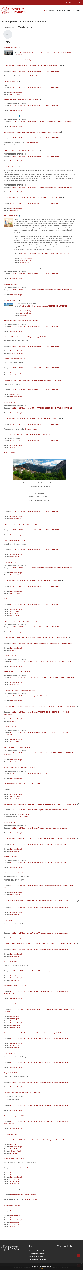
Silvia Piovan (14, 1153)
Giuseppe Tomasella (31, 145)
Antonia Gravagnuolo (16, 353)
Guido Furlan (14, 210)
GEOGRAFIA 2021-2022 (11, 402)
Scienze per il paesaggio (11, 1189)
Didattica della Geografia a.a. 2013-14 (15, 1116)
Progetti (12, 1211)
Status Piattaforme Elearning (38, 1259)
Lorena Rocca (14, 447)
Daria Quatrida (14, 1181)
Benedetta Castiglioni (26, 60)
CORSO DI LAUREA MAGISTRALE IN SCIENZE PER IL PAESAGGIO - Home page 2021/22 (31, 418)
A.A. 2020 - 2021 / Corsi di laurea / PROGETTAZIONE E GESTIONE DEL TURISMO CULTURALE (41, 568)
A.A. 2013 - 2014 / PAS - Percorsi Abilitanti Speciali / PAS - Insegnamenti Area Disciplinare (38, 1140)
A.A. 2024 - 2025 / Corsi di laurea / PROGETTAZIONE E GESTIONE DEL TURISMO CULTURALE (41, 121)
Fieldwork (6, 599)
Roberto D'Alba (24, 262)
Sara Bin (13, 1021)
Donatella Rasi (14, 1045)
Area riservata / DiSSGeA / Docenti (21, 1168)
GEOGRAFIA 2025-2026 (11, 47)
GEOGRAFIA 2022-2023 (11, 284)
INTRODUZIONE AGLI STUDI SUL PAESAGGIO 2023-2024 (21, 268)
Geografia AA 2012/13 (10, 1053)
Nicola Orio (13, 650)
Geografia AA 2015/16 (10, 920)
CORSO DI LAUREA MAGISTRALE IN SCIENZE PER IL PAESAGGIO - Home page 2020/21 (31, 580)
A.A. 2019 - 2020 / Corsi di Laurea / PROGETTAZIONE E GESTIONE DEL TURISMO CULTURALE (41, 643)
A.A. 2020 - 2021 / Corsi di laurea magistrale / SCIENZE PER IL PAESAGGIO (34, 586)
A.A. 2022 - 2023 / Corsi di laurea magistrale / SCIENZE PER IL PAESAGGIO (44, 306)
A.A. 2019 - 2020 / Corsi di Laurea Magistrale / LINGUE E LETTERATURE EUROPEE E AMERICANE (42, 677)
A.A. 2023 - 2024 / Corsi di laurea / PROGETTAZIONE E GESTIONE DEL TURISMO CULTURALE (41, 187)
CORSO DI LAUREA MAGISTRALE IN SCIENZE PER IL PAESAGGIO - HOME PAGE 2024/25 (32, 132)
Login (80, 2)
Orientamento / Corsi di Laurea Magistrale (23, 1194)
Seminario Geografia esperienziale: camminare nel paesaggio (22, 1092)
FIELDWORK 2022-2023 (11, 300)
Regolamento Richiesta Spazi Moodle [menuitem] (68, 10)
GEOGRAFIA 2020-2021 (11, 562)
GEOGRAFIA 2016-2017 (11, 856)
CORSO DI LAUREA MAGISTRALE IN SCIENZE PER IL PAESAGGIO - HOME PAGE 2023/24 (32, 197)
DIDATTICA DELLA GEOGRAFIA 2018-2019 (17, 747)
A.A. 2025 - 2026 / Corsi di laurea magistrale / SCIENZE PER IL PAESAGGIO (34, 71)
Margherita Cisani (15, 94)
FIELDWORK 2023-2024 (11, 216)
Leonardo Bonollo (15, 1175)
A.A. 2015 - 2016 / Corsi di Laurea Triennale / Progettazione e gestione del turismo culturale (39, 907)
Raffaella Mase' (15, 1025)
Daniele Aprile (14, 1016)
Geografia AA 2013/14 (10, 1073)
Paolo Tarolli (14, 613)
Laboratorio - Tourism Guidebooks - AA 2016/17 (18, 873)
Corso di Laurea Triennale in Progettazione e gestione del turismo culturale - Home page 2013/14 (32, 1033)
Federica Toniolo (23, 817)
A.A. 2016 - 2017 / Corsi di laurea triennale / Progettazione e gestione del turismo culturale (38, 844)
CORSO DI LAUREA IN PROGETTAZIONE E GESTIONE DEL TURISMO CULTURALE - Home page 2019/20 (36, 637)
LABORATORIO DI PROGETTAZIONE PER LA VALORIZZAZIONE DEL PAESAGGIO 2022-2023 (32, 380)
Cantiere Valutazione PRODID (13, 1205)
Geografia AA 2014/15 (10, 961)
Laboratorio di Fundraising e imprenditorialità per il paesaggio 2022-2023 (25, 337)
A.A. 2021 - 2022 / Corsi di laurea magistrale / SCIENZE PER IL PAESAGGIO (34, 424)
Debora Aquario (15, 976)
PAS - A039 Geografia (10, 1134)
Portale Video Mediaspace (37, 1256)
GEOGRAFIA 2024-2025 (11, 116)
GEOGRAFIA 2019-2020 (11, 655)
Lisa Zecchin (24, 315)
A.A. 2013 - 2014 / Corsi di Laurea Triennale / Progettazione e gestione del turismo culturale (39, 1038)
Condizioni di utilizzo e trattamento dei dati (41, 1266)
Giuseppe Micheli (15, 1151)
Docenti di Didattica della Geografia (14, 1158)
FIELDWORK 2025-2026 (11, 81)
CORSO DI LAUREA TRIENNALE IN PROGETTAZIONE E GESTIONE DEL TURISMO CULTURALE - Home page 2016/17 (40, 838)
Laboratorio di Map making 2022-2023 (15, 358)
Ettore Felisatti (14, 1222)
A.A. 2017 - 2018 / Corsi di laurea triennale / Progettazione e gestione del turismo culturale (38, 810)
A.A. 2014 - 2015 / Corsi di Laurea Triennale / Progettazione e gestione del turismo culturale (39, 949)
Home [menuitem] (46, 10)
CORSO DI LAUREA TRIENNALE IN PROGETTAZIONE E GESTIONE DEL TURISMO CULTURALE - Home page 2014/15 (40, 943)
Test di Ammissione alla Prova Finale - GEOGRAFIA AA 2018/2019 (23, 783)
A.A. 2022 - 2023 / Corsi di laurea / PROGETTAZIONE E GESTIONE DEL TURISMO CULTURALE (41, 290)
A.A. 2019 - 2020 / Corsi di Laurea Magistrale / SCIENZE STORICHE (32, 696)
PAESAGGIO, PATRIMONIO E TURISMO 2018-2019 (19, 767)
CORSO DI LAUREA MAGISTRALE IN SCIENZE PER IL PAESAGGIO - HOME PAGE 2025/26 (32, 65)
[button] (70, 2)
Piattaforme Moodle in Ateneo (38, 1251)
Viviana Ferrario (15, 375)
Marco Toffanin (14, 556)
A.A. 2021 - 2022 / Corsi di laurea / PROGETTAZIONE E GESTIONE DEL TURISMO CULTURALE (41, 408)
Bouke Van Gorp (15, 895)
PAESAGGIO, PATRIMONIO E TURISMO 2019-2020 (19, 690)
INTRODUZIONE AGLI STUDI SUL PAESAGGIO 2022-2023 (21, 320)
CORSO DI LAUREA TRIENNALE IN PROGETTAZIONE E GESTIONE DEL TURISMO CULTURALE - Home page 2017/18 (40, 804)
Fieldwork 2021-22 (9, 453)
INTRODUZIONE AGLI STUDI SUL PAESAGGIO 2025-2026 (21, 100)
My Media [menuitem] (52, 10)
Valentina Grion (15, 980)
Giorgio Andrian (15, 394)
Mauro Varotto (14, 615)
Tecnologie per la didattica (37, 1254)
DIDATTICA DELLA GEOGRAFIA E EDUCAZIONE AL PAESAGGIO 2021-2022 (27, 434)
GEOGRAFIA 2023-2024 (11, 166)
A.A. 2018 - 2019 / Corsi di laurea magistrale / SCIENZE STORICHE (31, 773)
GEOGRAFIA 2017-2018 (11, 822)
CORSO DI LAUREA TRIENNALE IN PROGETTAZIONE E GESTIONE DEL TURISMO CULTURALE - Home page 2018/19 (40, 706)
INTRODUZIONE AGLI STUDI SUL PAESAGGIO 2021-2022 (21, 524)
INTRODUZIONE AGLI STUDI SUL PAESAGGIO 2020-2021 (21, 621)
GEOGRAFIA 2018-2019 (11, 726)
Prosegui (41, 1268)
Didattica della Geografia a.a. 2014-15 (15, 985)
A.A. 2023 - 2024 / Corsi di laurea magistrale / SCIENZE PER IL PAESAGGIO (34, 203)
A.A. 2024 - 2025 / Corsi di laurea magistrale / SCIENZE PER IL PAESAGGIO (34, 138)
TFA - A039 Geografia (10, 1004)
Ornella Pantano (15, 1027)
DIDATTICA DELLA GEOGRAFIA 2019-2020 (17, 672)
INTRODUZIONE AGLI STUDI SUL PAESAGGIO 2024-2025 (21, 150)
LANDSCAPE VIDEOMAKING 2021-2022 (16, 540)
